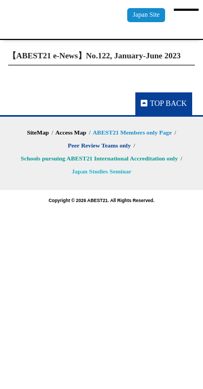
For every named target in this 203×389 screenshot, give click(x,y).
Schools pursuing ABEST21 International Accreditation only (99, 158)
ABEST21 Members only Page (132, 132)
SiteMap (38, 132)
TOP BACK (164, 103)
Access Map (70, 132)
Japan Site (146, 14)
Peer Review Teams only (99, 145)
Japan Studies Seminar (101, 171)
